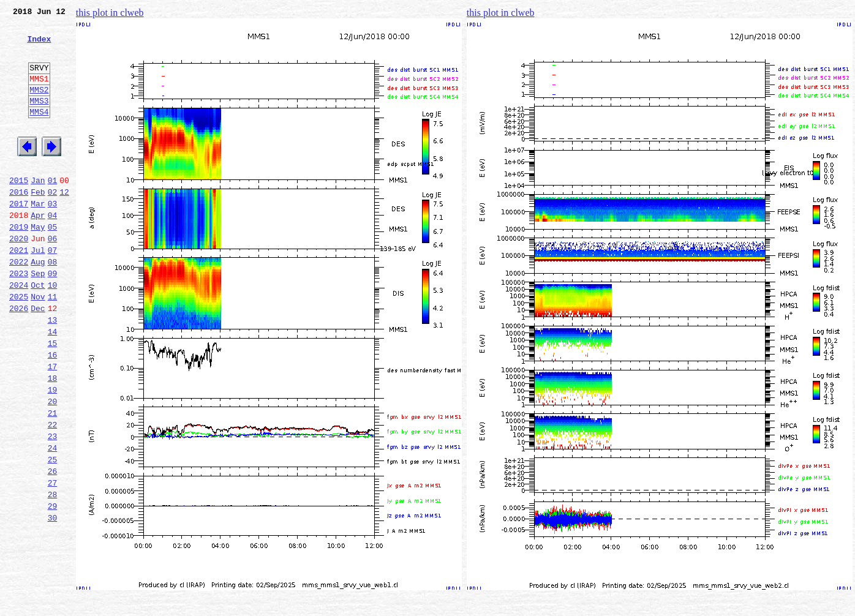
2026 (18, 357)
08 (53, 303)
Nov (38, 344)
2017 (18, 236)
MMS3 (38, 118)
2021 (18, 290)
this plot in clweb (110, 12)
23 (53, 505)
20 (53, 465)
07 (53, 290)
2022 (18, 303)
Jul (38, 290)
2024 (18, 330)
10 (53, 330)
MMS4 (38, 131)
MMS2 (38, 105)
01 (53, 209)
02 (53, 222)
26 (53, 546)
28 (53, 573)
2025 (18, 344)
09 (53, 317)
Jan (38, 209)
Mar (38, 236)
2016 (18, 222)
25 (53, 532)
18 (53, 438)
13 (53, 371)
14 (53, 384)
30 (53, 600)
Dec (38, 357)
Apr (38, 249)
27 (53, 559)
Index (39, 45)
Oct (38, 330)
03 (53, 236)
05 (53, 263)
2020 (18, 276)
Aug (38, 303)
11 (53, 344)
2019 (18, 263)
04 (53, 249)
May (38, 263)
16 (53, 411)
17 (53, 424)
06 (53, 276)
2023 (18, 317)
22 (53, 492)
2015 (18, 209)
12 (64, 222)
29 (53, 586)
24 (53, 519)
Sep (38, 317)
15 (53, 398)
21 (53, 478)
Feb (38, 222)
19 (53, 451)
